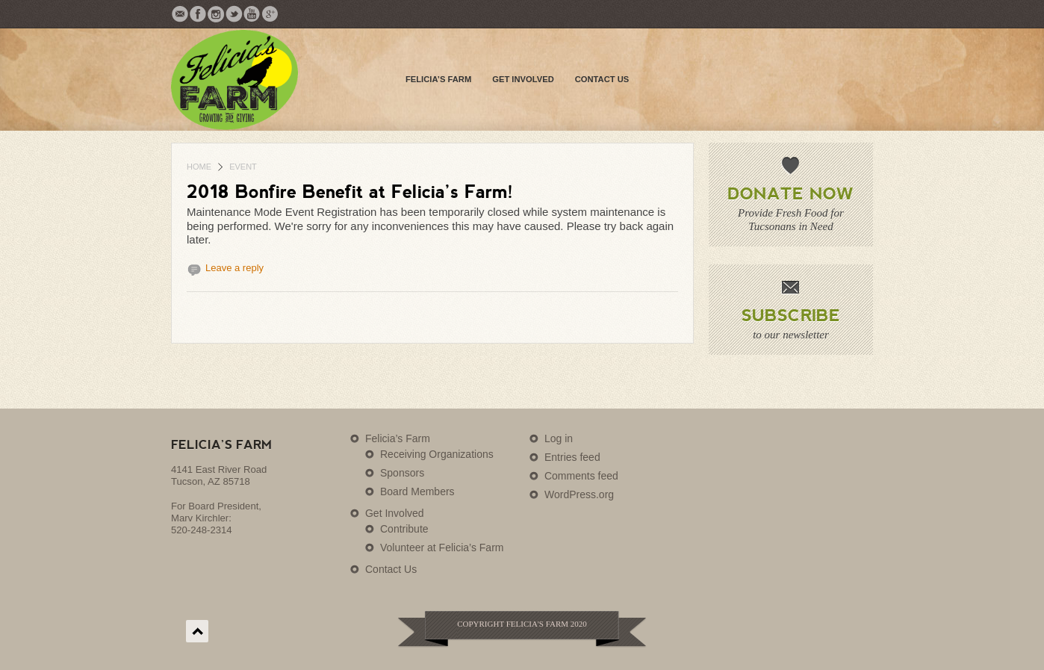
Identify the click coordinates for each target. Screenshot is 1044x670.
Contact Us (602, 79)
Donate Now (790, 192)
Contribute (404, 529)
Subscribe (791, 314)
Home (199, 166)
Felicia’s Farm (438, 79)
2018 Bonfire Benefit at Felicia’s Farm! (350, 190)
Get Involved (522, 79)
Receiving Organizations (437, 454)
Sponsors (402, 473)
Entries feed (572, 457)
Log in (558, 438)
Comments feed (581, 476)
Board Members (417, 491)
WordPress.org (579, 494)
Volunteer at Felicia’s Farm (441, 547)
